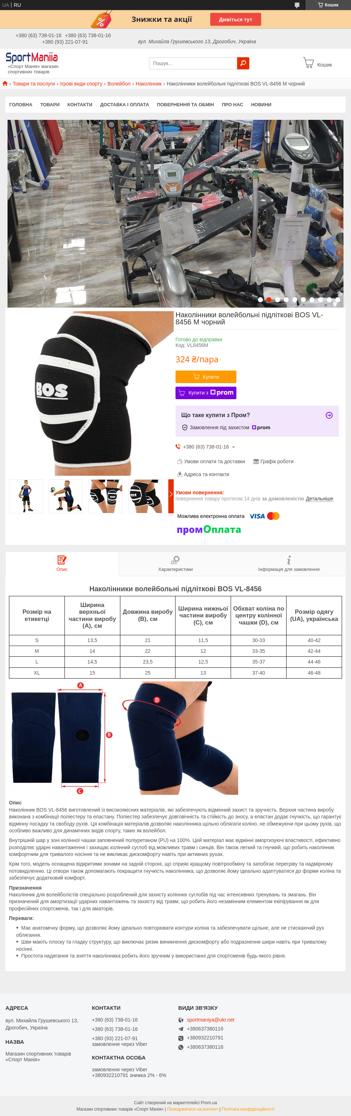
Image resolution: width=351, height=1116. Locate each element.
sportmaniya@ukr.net (211, 1020)
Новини (261, 104)
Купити (211, 377)
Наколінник (149, 84)
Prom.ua (209, 1102)
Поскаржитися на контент (192, 1109)
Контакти (79, 104)
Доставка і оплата (124, 104)
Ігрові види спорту (81, 84)
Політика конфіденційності (248, 1109)
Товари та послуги (34, 84)
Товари (49, 104)
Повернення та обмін (185, 104)
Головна (20, 104)
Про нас (232, 104)
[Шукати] (243, 63)
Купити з (210, 393)
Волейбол (118, 84)
